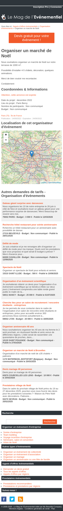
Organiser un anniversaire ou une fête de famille (26, 459)
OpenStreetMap (54, 183)
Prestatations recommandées (17, 483)
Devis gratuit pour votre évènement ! (31, 38)
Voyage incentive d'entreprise (17, 437)
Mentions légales (16, 509)
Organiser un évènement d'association (21, 454)
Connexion (56, 7)
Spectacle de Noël (12, 267)
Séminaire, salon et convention (18, 440)
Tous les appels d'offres (14, 471)
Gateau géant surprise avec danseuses (23, 203)
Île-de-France (16, 116)
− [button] (6, 140)
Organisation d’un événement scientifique (24, 281)
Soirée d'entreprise (12, 432)
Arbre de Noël (10, 442)
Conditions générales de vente (37, 509)
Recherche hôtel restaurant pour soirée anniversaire (30, 224)
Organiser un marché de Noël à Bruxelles (24, 350)
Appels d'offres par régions (16, 474)
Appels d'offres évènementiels (25, 26)
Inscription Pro (41, 7)
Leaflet (43, 183)
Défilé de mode (10, 243)
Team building (10, 435)
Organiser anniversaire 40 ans (18, 326)
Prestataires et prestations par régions (21, 486)
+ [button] (6, 135)
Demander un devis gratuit (16, 469)
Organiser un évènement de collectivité (22, 452)
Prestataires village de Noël (17, 385)
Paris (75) (5, 116)
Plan (53, 509)
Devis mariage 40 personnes (17, 369)
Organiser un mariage (14, 457)
